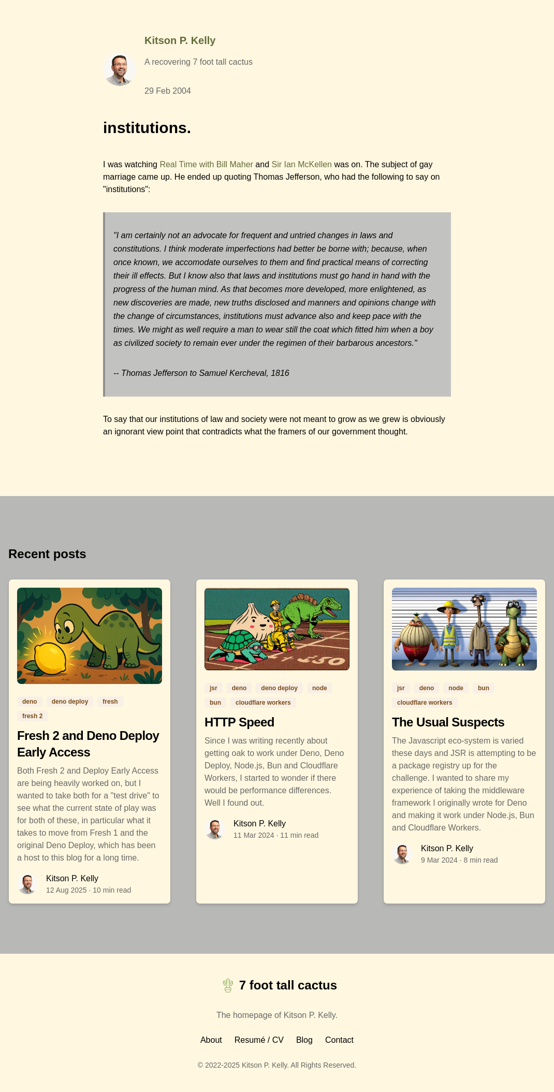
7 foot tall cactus (277, 985)
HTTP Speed (239, 722)
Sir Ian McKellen (301, 164)
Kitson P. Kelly (179, 40)
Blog (304, 1040)
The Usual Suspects (448, 722)
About (211, 1040)
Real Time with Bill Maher (206, 164)
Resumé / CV (259, 1040)
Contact (339, 1040)
